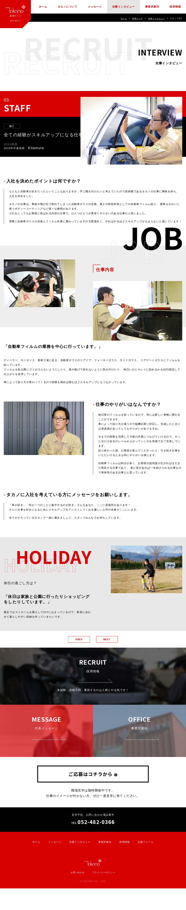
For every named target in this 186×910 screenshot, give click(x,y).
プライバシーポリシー (104, 894)
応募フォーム (148, 863)
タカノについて (68, 6)
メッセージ (95, 6)
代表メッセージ (46, 740)
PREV (77, 640)
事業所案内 (152, 6)
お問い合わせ (76, 894)
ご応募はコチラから (90, 795)
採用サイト (15, 14)
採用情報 (175, 6)
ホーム (43, 6)
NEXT (109, 640)
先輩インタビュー (123, 6)
